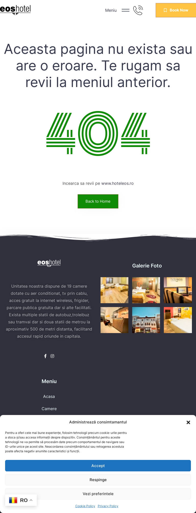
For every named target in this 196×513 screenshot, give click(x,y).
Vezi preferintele (98, 493)
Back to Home (98, 201)
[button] (188, 422)
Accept (98, 465)
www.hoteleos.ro (117, 183)
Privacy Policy (108, 506)
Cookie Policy (85, 506)
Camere (49, 408)
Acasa (49, 396)
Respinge (98, 479)
